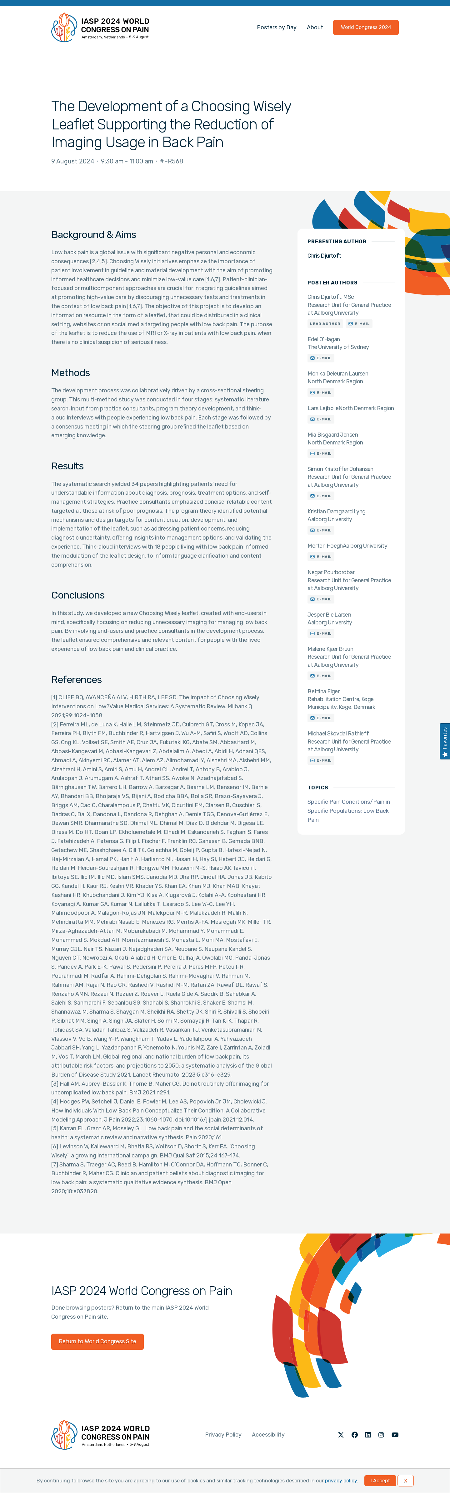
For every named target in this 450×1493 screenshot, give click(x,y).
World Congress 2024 (366, 27)
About (315, 27)
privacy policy (341, 1481)
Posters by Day (277, 27)
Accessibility (268, 1434)
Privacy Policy (223, 1434)
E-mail (362, 324)
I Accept (380, 1481)
